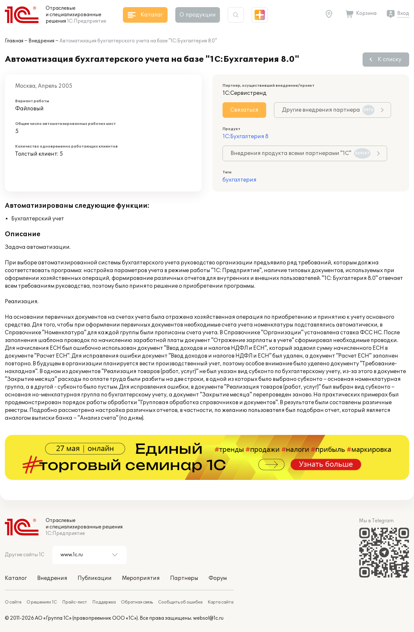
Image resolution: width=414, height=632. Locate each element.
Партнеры (184, 578)
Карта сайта (221, 602)
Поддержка (104, 602)
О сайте (13, 602)
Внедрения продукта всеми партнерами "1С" (301, 153)
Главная (14, 41)
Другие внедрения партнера (328, 110)
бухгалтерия (239, 180)
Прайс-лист (74, 602)
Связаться (244, 110)
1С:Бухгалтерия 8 (245, 136)
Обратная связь (137, 602)
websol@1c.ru (208, 618)
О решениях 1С (42, 602)
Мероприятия (141, 578)
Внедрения (41, 41)
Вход (403, 13)
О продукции (198, 15)
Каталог (16, 578)
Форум (218, 578)
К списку (389, 59)
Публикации (95, 578)
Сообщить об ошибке (180, 602)
